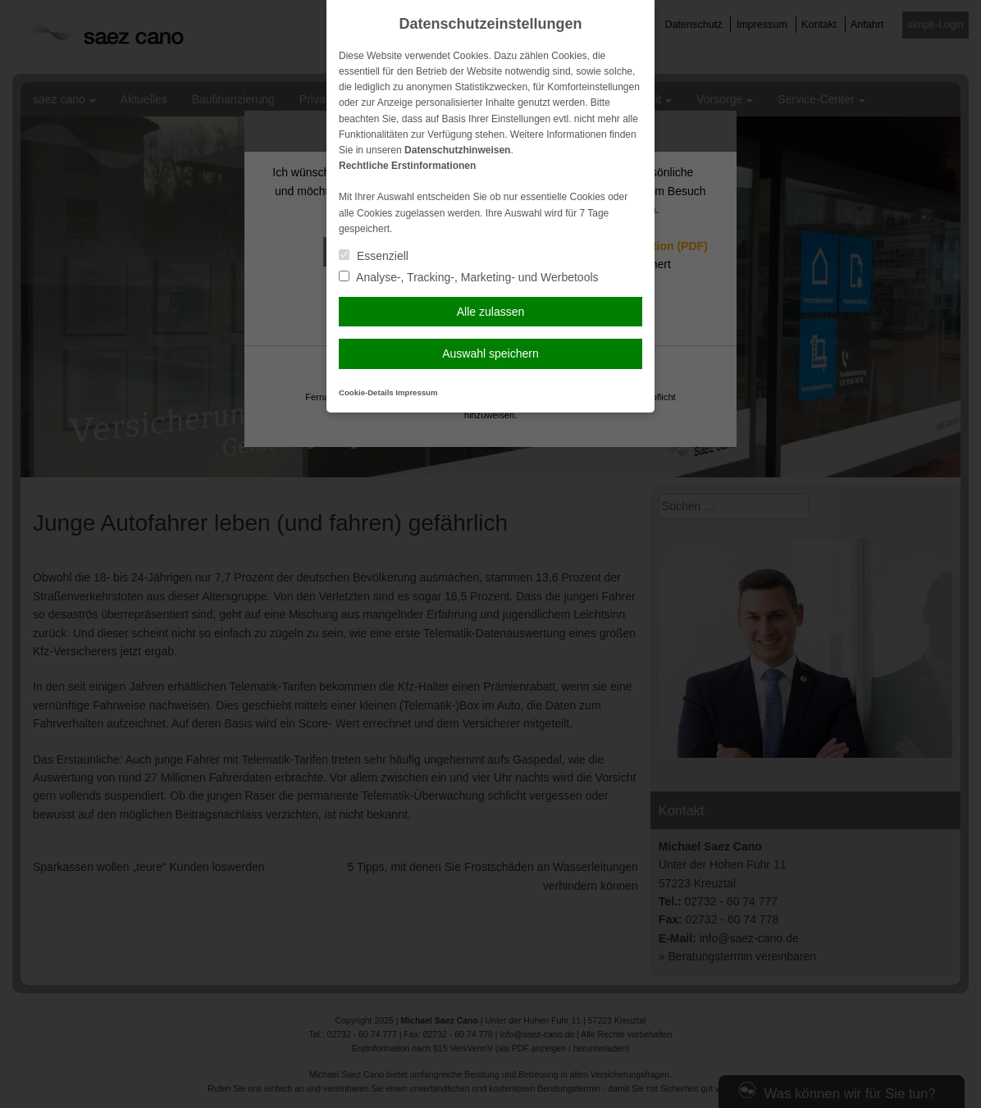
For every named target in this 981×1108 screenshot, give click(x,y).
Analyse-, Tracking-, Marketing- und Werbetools (469, 277)
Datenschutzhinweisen (457, 150)
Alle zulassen (491, 311)
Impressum (416, 392)
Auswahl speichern (490, 353)
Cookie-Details (366, 392)
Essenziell (373, 255)
